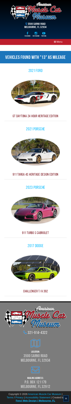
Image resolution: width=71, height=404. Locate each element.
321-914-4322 (37, 332)
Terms (10, 397)
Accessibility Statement (37, 397)
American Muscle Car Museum (44, 394)
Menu (58, 42)
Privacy (19, 397)
